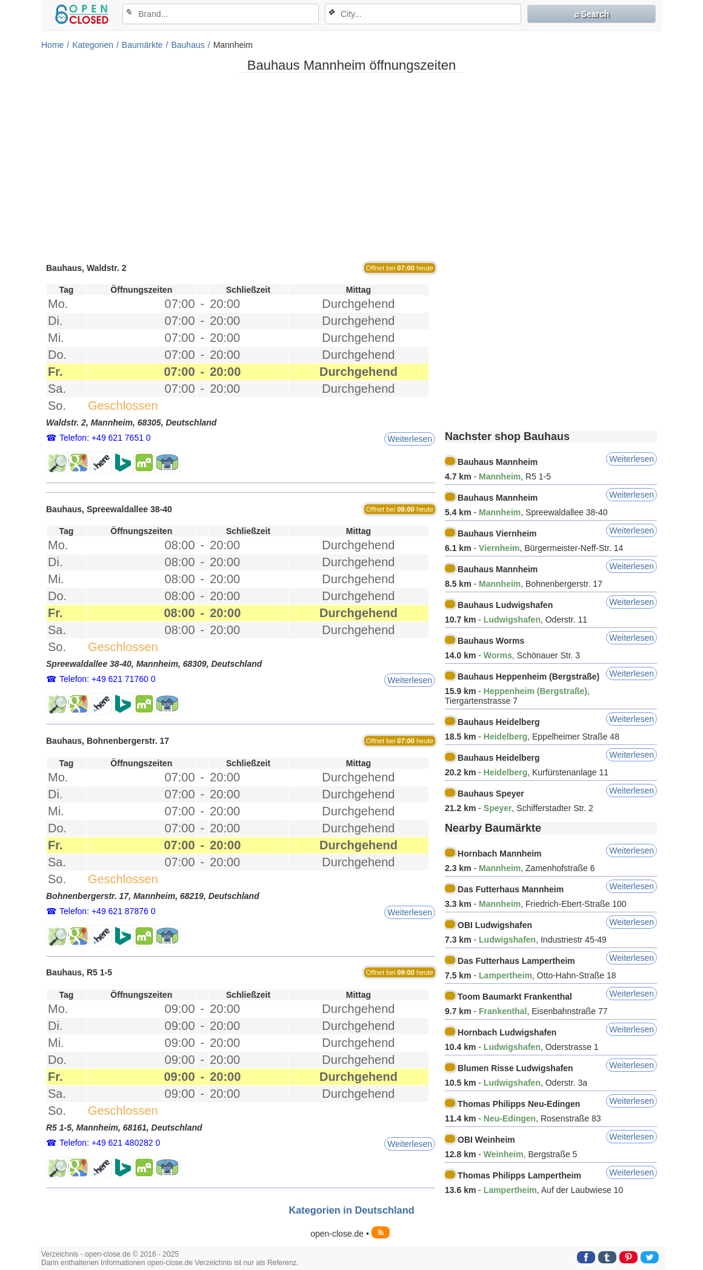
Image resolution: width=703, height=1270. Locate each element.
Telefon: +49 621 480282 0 (109, 1143)
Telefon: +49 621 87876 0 (107, 911)
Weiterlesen (409, 439)
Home (52, 45)
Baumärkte (142, 45)
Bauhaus (187, 45)
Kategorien (92, 45)
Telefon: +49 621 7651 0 (105, 438)
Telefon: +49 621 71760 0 (107, 679)
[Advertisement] (351, 167)
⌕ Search (592, 14)
